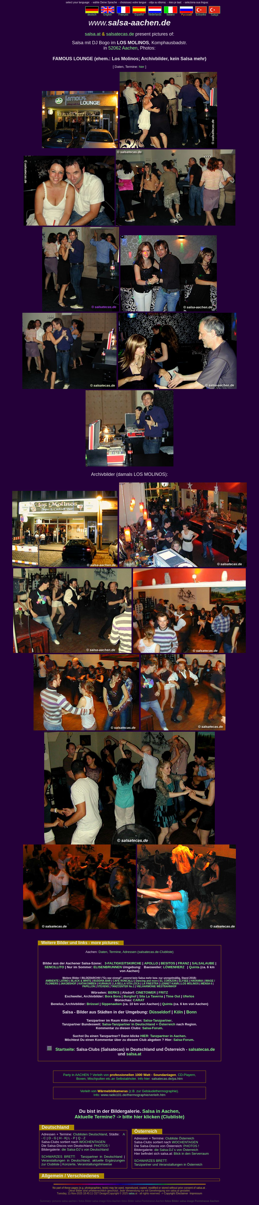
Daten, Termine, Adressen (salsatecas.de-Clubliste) (136, 952)
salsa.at (93, 34)
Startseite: (61, 1049)
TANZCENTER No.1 (122, 986)
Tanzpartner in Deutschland (101, 1157)
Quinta (194, 967)
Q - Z (82, 1138)
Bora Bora (113, 996)
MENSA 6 (206, 983)
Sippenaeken (112, 1004)
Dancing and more (147, 980)
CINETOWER (146, 992)
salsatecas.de (120, 34)
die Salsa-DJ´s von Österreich (176, 1150)
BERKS (114, 992)
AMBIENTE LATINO (57, 980)
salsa (131, 1193)
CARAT (138, 1000)
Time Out (173, 996)
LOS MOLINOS (190, 983)
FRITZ (163, 992)
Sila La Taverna (151, 996)
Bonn (191, 1012)
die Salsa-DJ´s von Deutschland (85, 1149)
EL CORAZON (168, 980)
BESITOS (168, 963)
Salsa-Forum (152, 1028)
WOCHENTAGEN (92, 1142)
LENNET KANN (170, 983)
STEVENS (103, 986)
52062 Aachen (122, 48)
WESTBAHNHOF (167, 986)
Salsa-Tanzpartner (157, 1020)
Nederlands (154, 13)
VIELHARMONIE (146, 986)
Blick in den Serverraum (191, 1153)
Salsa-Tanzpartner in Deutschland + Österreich (138, 1024)
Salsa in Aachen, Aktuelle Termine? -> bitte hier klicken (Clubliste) (130, 1113)
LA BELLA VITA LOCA (126, 983)
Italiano (170, 13)
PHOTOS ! (102, 1146)
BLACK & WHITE (81, 980)
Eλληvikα (201, 13)
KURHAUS (105, 983)
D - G (52, 1138)
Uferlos (188, 996)
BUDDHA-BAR (102, 980)
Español (139, 13)
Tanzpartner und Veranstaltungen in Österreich (168, 1164)
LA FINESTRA (150, 983)
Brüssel (93, 1004)
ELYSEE (184, 980)
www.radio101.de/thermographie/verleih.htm (133, 1095)
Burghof (129, 996)
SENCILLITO (54, 967)
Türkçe (214, 13)
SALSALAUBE (203, 963)
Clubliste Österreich (179, 1138)
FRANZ (183, 963)
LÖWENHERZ (173, 967)
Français (123, 13)
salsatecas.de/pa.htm (167, 1079)
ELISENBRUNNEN (107, 967)
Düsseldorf (160, 1012)
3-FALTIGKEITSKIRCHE (123, 963)
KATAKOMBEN (87, 983)
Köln (178, 1012)
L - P (71, 1138)
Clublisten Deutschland (90, 1134)
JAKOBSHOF (68, 983)
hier (141, 67)
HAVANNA (197, 980)
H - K (63, 1138)
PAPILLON (88, 986)
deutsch (92, 13)
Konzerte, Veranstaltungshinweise (87, 1164)
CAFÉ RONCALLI (123, 980)
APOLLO (151, 963)
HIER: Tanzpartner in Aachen (163, 1036)
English (107, 13)
